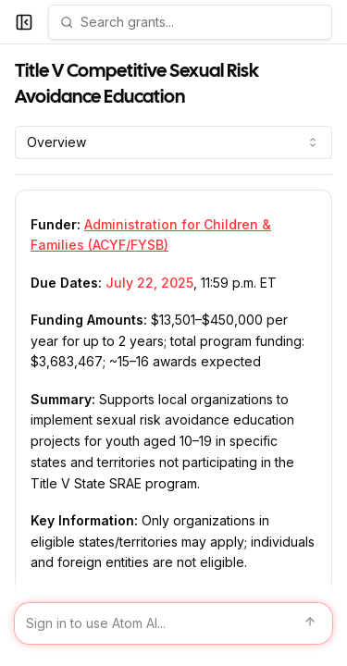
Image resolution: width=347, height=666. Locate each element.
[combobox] (173, 142)
